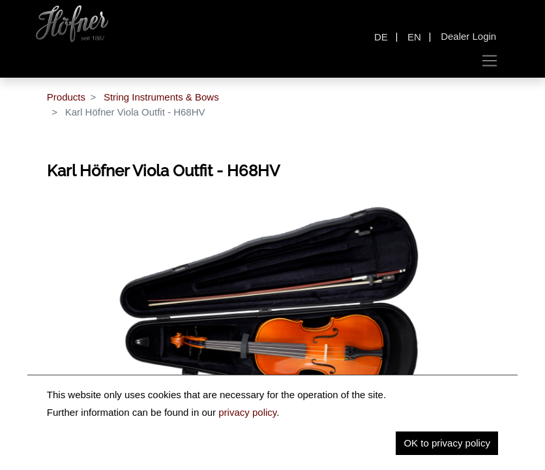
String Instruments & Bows (161, 96)
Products (66, 96)
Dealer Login (468, 36)
